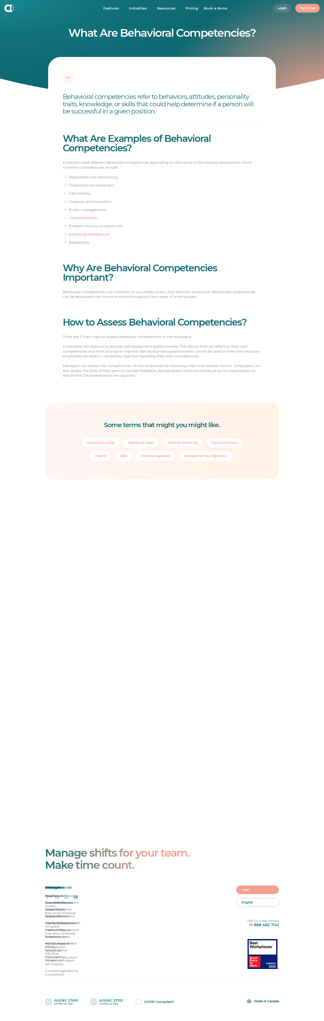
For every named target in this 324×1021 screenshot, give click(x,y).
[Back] (69, 77)
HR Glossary (54, 964)
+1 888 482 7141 (264, 925)
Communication (83, 218)
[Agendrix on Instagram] (66, 897)
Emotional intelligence (89, 234)
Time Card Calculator (61, 958)
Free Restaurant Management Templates (57, 947)
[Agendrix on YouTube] (75, 897)
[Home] (31, 9)
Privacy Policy (55, 923)
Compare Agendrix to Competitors (61, 973)
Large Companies (58, 910)
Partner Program (57, 930)
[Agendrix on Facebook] (47, 897)
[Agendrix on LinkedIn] (57, 897)
